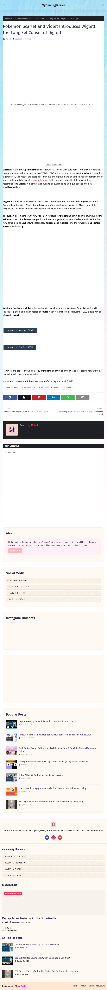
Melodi (8, 39)
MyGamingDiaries (53, 5)
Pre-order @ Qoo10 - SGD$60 (19, 347)
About (83, 986)
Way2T (23, 986)
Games (14, 19)
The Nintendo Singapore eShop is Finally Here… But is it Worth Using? (53, 788)
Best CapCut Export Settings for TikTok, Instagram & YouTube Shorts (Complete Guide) (57, 750)
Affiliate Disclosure (97, 986)
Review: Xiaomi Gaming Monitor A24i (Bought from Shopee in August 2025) (55, 734)
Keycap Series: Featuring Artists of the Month (29, 918)
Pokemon (67, 388)
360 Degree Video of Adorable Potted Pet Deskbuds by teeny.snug (51, 801)
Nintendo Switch (28, 388)
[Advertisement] (53, 679)
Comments (11, 931)
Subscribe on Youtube (18, 581)
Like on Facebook (16, 599)
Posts (8, 928)
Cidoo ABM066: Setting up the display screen (41, 775)
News (16, 388)
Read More (15, 550)
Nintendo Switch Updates (49, 388)
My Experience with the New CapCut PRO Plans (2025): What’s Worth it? (53, 761)
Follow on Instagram (18, 587)
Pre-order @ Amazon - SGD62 (20, 330)
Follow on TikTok (16, 593)
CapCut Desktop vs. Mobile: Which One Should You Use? (46, 721)
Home (7, 19)
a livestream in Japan (37, 180)
